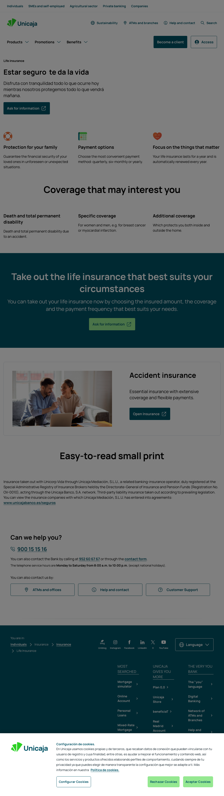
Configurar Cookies (74, 782)
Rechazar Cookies (163, 782)
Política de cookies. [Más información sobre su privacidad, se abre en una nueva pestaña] (105, 770)
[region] (112, 764)
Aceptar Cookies (198, 782)
